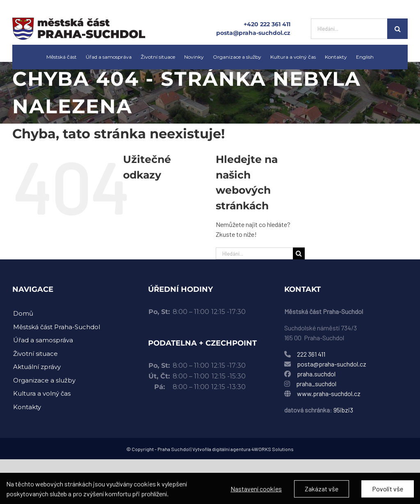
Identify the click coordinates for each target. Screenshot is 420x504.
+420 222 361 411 (267, 24)
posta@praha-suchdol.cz (253, 33)
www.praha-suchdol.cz (329, 393)
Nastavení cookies (256, 493)
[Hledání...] (349, 28)
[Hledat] (397, 28)
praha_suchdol (315, 383)
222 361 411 (311, 354)
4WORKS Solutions (272, 449)
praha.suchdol (316, 374)
